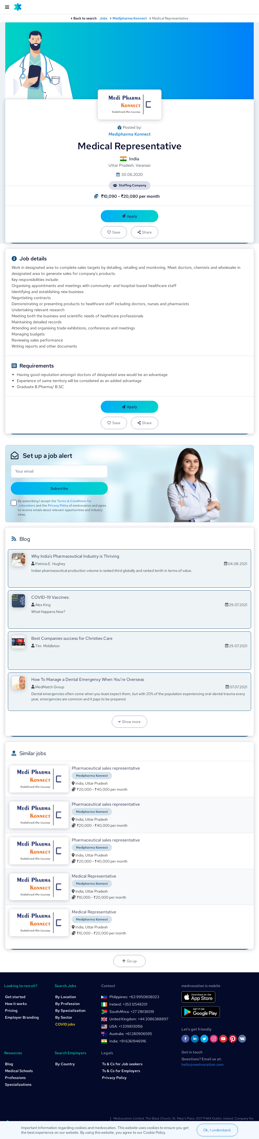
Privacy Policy (58, 505)
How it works (16, 1003)
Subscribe (59, 488)
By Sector (63, 1017)
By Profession (67, 1003)
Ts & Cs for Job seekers (122, 1064)
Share (145, 232)
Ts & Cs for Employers (121, 1070)
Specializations (18, 1084)
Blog (9, 1064)
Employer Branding (22, 1017)
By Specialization (70, 1010)
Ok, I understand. (217, 1130)
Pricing (11, 1010)
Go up (129, 961)
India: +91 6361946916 (127, 1041)
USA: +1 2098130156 (126, 1026)
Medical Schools (19, 1070)
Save (113, 232)
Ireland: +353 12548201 (128, 1004)
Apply (129, 216)
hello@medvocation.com (202, 1064)
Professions (15, 1077)
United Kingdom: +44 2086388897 (138, 1019)
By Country (65, 1064)
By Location (65, 996)
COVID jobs (65, 1024)
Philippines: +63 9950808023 (134, 996)
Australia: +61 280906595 (130, 1033)
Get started (15, 996)
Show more (129, 721)
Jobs (103, 18)
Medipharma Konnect (130, 18)
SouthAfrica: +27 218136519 (131, 1011)
